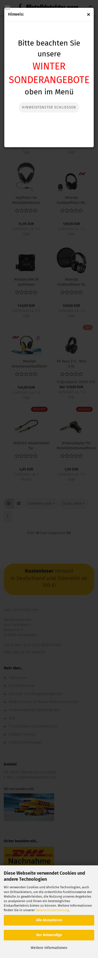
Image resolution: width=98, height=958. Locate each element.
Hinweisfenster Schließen (49, 107)
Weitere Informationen (49, 948)
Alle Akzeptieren (49, 920)
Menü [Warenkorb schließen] (7, 7)
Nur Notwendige (49, 935)
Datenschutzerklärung (52, 910)
